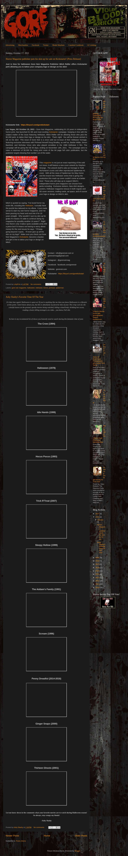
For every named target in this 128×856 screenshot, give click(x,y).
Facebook (35, 45)
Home (47, 835)
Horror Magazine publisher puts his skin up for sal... (101, 532)
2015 (97, 571)
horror (45, 288)
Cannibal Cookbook (75, 45)
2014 (97, 574)
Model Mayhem (58, 45)
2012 (97, 581)
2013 (97, 577)
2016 (97, 568)
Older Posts (81, 835)
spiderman (60, 288)
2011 (97, 584)
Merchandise (23, 45)
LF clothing (91, 45)
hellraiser (39, 288)
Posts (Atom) (21, 841)
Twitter (45, 45)
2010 (97, 587)
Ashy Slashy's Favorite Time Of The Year (24, 297)
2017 (97, 564)
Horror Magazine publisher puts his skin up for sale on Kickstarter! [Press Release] (43, 59)
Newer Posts (12, 835)
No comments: (36, 284)
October (101, 520)
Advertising (10, 45)
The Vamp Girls (104, 269)
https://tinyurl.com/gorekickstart (35, 125)
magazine (47, 163)
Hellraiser (29, 206)
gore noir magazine (19, 288)
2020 (97, 558)
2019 (97, 561)
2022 (97, 514)
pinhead (52, 288)
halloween (31, 288)
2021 (97, 517)
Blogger (77, 851)
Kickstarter (53, 132)
